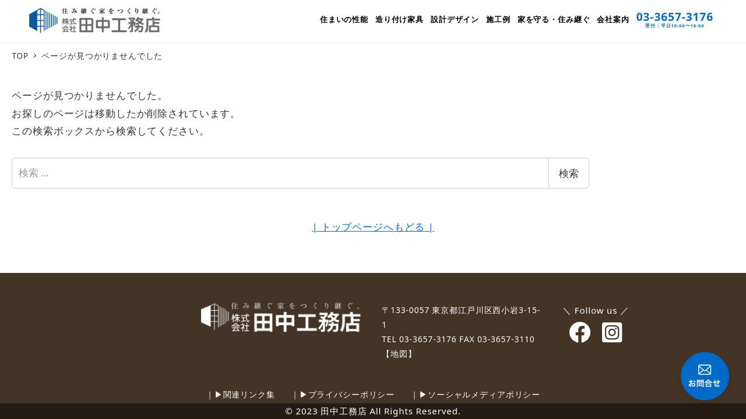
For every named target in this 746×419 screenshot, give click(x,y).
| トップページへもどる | (373, 226)
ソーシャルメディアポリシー (484, 394)
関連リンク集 (249, 394)
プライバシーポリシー (351, 394)
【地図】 (399, 353)
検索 (569, 173)
